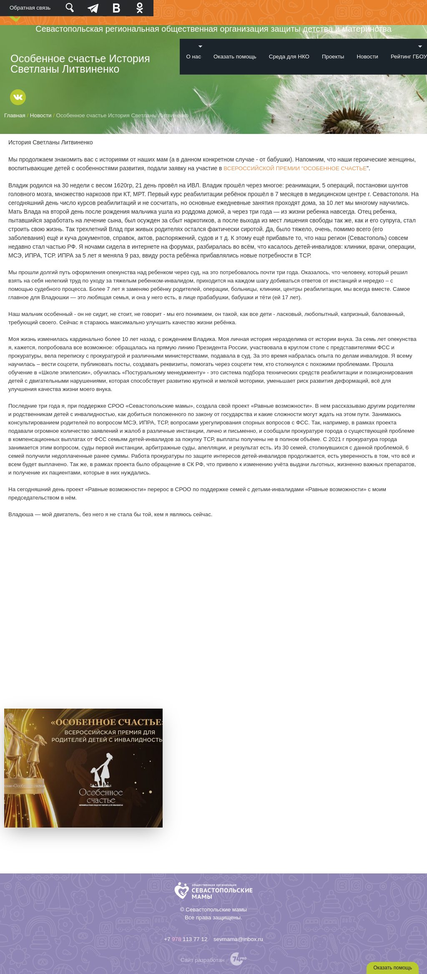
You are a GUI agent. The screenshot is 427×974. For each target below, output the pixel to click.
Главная (14, 115)
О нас (191, 52)
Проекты (333, 56)
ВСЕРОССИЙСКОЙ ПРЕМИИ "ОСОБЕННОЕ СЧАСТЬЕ (295, 168)
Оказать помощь (235, 56)
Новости (367, 56)
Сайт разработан (203, 960)
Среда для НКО (289, 56)
